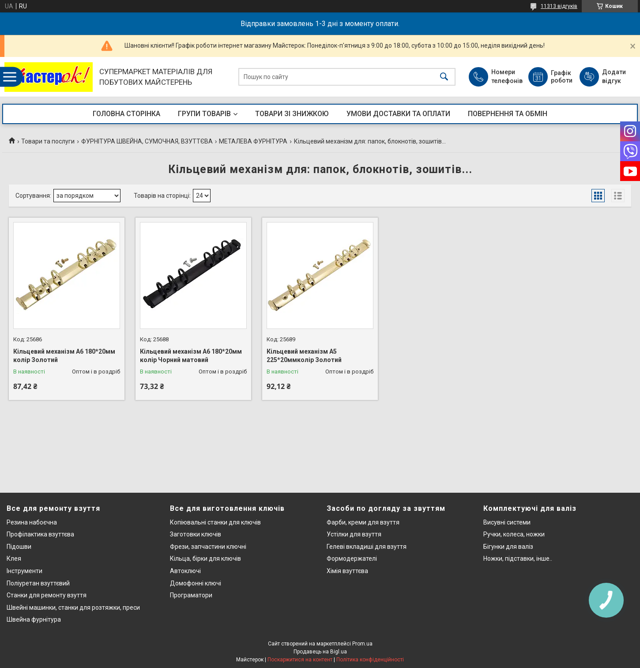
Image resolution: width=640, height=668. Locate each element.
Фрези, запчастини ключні (208, 546)
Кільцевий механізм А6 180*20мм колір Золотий (64, 356)
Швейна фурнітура (34, 619)
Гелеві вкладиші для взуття (367, 546)
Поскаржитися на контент (299, 660)
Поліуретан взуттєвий (38, 583)
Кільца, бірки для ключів (205, 558)
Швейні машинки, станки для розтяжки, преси (73, 607)
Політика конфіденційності (370, 660)
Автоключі (185, 570)
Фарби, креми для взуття (363, 522)
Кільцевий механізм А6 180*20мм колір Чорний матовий (191, 356)
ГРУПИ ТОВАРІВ (204, 113)
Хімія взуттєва (347, 570)
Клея (14, 558)
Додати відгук (614, 76)
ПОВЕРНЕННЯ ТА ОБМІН (507, 113)
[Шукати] (444, 77)
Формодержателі (352, 558)
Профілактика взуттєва (40, 534)
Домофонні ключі (195, 583)
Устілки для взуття (354, 534)
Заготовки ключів (195, 534)
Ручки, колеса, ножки (514, 534)
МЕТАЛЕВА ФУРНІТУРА (253, 141)
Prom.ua (362, 644)
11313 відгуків (559, 6)
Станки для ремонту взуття (47, 595)
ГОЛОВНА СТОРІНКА (126, 113)
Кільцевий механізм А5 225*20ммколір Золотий (304, 356)
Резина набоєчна (32, 522)
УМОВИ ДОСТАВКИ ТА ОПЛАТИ (398, 113)
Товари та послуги (48, 141)
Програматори (191, 595)
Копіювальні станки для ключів (215, 522)
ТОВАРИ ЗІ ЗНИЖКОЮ (292, 113)
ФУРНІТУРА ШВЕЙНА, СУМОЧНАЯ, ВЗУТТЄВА (147, 141)
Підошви (19, 546)
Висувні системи (507, 522)
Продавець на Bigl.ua (320, 652)
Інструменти (24, 570)
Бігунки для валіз (508, 546)
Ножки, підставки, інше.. (517, 558)
